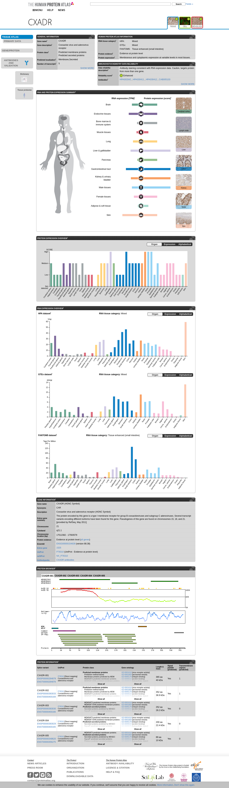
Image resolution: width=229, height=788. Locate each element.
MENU (37, 10)
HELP (50, 10)
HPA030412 (152, 79)
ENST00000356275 (46, 742)
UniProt (40, 552)
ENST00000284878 (46, 682)
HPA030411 (139, 79)
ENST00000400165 (46, 727)
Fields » (189, 4)
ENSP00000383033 (46, 693)
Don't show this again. (184, 785)
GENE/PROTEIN (10, 50)
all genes (85, 539)
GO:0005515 (126, 679)
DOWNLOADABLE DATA (80, 776)
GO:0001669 (126, 675)
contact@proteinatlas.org (41, 780)
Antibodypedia (43, 560)
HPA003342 (126, 79)
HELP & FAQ (113, 772)
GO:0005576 (126, 681)
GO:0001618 (126, 672)
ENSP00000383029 (46, 723)
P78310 (60, 552)
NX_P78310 (62, 556)
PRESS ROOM (35, 767)
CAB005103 (164, 79)
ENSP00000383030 (46, 708)
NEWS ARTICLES (36, 763)
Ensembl (41, 544)
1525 (58, 548)
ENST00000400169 (46, 697)
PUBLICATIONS (75, 772)
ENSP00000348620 (46, 739)
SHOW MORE (87, 68)
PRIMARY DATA (12, 41)
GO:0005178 (126, 677)
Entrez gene (42, 548)
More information (165, 785)
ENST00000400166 (46, 712)
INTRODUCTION (75, 763)
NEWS (61, 10)
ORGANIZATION (75, 767)
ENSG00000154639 (65, 543)
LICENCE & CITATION (117, 767)
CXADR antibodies (65, 560)
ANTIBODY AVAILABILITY (120, 763)
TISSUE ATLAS (10, 37)
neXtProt (41, 556)
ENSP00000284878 (46, 678)
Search (179, 4)
